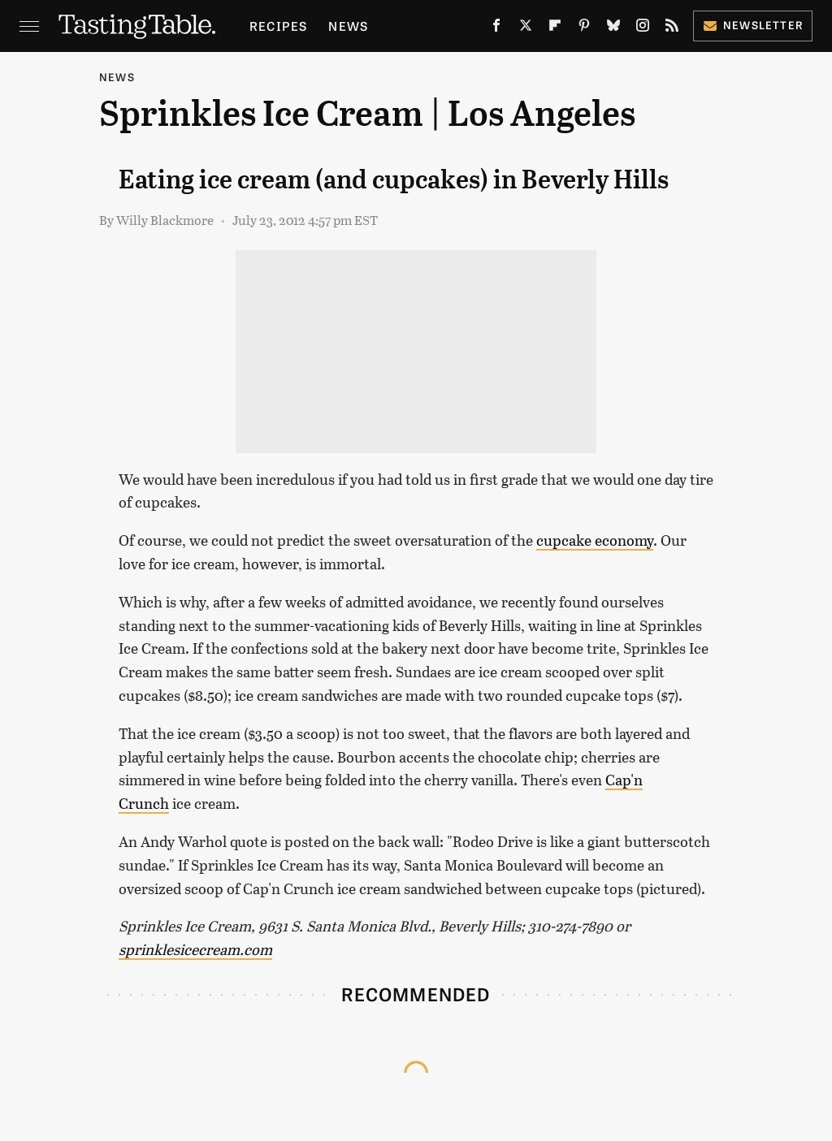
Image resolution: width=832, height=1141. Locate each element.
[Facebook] (496, 29)
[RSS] (672, 29)
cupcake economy (594, 540)
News (348, 25)
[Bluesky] (613, 29)
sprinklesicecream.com (195, 949)
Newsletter (753, 24)
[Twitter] (526, 29)
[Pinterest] (584, 29)
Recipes (278, 25)
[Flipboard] (555, 29)
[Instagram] (643, 29)
